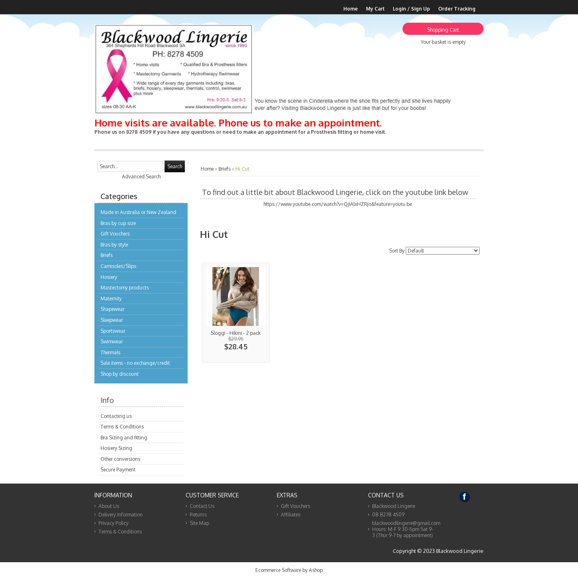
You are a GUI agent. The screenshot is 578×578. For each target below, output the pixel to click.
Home (350, 9)
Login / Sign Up (411, 9)
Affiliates (290, 515)
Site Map (199, 523)
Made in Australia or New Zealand (138, 212)
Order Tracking (456, 9)
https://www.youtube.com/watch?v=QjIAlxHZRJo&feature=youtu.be (337, 204)
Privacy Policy (113, 523)
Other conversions (120, 459)
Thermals (110, 352)
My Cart (375, 9)
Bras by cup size (118, 223)
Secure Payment (118, 470)
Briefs (107, 255)
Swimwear (112, 341)
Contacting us (116, 416)
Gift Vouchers (115, 234)
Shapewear (112, 309)
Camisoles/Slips (118, 266)
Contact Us (202, 506)
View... (235, 312)
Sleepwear (112, 320)
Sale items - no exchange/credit (135, 363)
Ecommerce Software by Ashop (289, 570)
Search (174, 166)
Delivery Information (120, 515)
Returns (198, 515)
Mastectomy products (125, 288)
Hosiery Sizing (116, 448)
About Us (108, 506)
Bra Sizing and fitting (124, 438)
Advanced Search (141, 176)
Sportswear (113, 331)
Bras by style (114, 245)
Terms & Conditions (122, 427)
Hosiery (109, 277)
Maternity (111, 298)
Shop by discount (120, 374)
